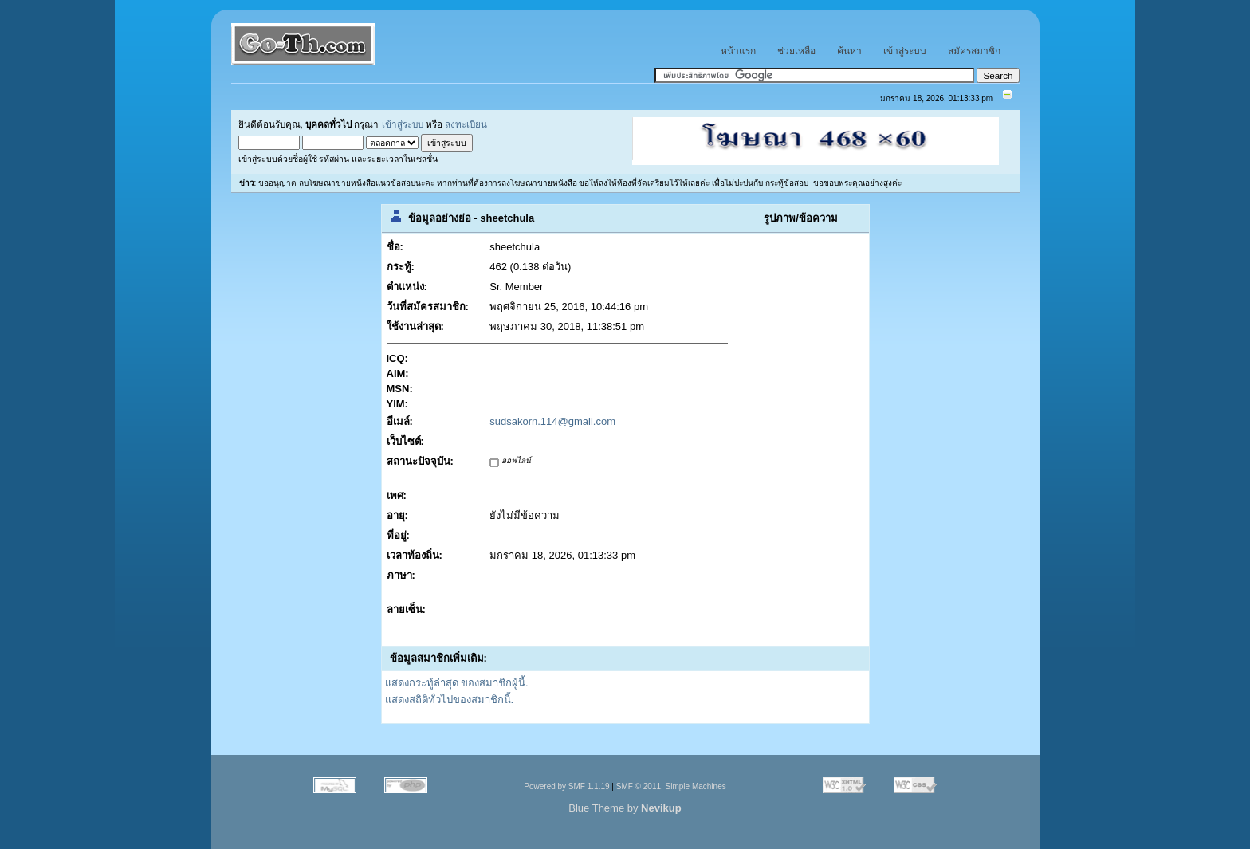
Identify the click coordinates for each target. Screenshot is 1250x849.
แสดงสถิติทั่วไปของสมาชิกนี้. (449, 700)
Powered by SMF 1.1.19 (566, 786)
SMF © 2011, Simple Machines (671, 786)
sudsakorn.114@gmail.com (552, 421)
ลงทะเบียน (466, 124)
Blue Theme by (624, 808)
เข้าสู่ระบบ (402, 124)
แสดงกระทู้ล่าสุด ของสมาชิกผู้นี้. (457, 683)
